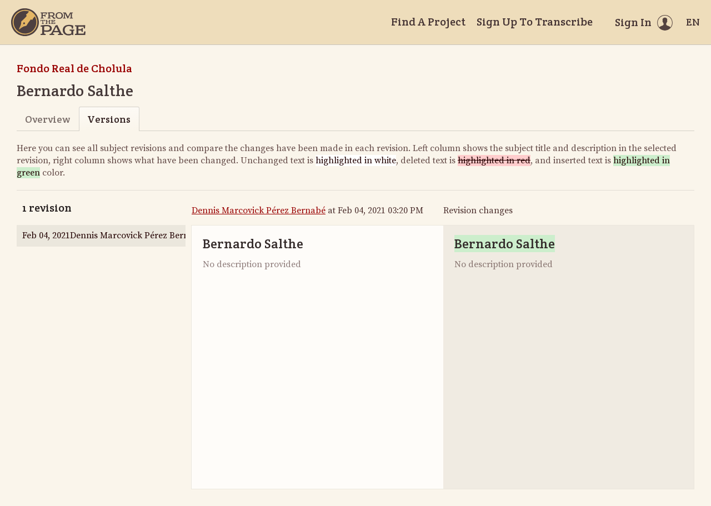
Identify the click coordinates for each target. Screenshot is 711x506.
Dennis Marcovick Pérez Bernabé (259, 210)
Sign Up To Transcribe (535, 21)
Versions (109, 119)
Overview (47, 119)
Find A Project (428, 21)
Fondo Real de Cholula (74, 68)
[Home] (48, 22)
